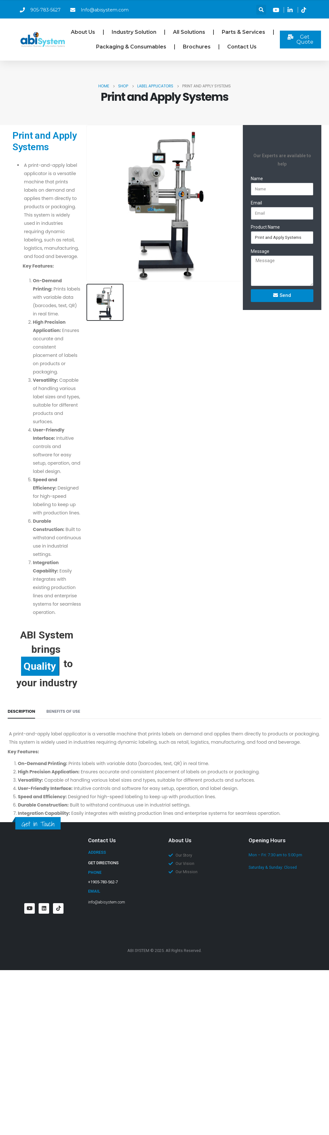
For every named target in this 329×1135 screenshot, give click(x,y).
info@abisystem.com (106, 902)
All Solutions (189, 32)
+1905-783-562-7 (103, 882)
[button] (261, 10)
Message (260, 251)
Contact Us (242, 47)
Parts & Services (243, 32)
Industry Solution (134, 32)
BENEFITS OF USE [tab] (63, 711)
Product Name (265, 227)
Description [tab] (21, 711)
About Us (83, 32)
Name (257, 178)
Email (256, 202)
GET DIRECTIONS (103, 862)
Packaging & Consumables (131, 47)
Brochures (197, 47)
